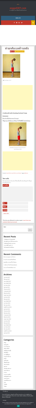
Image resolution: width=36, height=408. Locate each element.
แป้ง (5, 382)
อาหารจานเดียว (7, 374)
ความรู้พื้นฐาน (7, 354)
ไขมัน (5, 386)
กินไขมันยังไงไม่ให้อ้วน (9, 247)
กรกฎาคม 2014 (7, 315)
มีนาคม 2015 (7, 299)
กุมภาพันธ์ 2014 (7, 325)
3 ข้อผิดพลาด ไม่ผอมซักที (9, 239)
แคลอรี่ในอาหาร (7, 380)
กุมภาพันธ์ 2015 (7, 301)
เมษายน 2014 (7, 321)
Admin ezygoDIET (20, 51)
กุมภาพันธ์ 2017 (7, 281)
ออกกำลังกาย (14, 173)
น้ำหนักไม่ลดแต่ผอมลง (12, 264)
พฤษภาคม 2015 (7, 295)
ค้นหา (5, 226)
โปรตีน (5, 384)
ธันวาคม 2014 (7, 305)
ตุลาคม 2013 (7, 333)
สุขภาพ (5, 366)
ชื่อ (4, 203)
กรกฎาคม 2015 (7, 291)
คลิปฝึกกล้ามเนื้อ (7, 350)
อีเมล (4, 206)
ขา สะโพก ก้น (7, 346)
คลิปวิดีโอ (6, 352)
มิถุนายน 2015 (7, 293)
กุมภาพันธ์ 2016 (7, 283)
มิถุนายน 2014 (7, 317)
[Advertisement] (18, 35)
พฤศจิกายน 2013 (7, 331)
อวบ (4, 267)
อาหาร (5, 372)
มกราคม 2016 (7, 285)
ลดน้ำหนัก (6, 360)
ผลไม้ (5, 358)
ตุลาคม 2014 (7, 309)
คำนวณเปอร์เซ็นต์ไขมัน (11, 259)
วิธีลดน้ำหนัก (6, 362)
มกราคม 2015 (7, 303)
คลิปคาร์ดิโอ (6, 348)
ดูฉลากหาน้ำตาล (11, 256)
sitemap (4, 400)
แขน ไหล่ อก (19, 173)
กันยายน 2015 (7, 289)
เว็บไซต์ (5, 210)
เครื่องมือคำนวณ (7, 376)
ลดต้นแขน (26, 173)
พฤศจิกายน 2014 (7, 307)
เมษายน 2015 (7, 297)
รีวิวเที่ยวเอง (5, 391)
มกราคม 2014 (7, 327)
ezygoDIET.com (18, 8)
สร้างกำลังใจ (6, 364)
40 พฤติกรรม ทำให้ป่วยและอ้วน (11, 241)
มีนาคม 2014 (7, 323)
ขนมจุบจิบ (6, 344)
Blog (5, 342)
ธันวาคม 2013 (7, 329)
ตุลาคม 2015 (7, 287)
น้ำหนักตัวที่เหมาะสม (11, 267)
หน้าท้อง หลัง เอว (7, 368)
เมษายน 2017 (7, 277)
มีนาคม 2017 (7, 279)
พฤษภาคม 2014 (7, 319)
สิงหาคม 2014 (7, 313)
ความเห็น (6, 185)
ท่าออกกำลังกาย (9, 173)
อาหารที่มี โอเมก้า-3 (8, 245)
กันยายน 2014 (7, 311)
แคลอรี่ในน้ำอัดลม (12, 262)
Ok (18, 406)
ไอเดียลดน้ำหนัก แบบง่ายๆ (9, 243)
